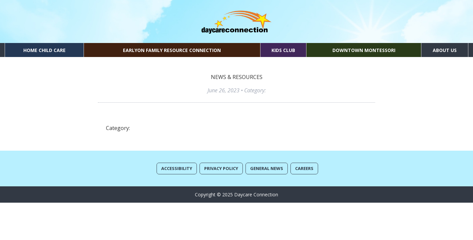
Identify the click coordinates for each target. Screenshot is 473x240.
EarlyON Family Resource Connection (172, 50)
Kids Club (283, 50)
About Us (445, 50)
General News (266, 168)
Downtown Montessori (363, 50)
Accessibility (176, 168)
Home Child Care (44, 50)
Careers (304, 168)
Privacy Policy (221, 168)
